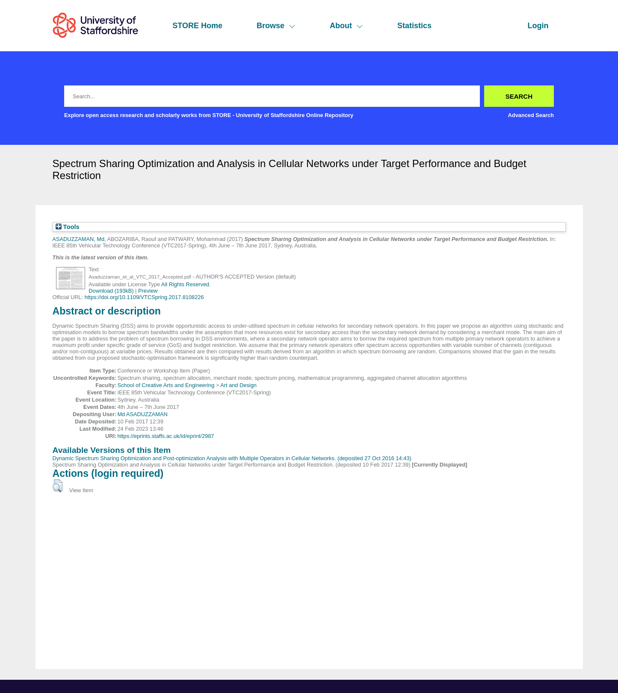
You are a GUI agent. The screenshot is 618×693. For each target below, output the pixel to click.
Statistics (414, 25)
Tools (68, 226)
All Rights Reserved (185, 284)
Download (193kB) (111, 291)
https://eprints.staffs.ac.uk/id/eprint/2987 (165, 436)
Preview (148, 291)
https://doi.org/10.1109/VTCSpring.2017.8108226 (144, 297)
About (346, 25)
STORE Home (197, 25)
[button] (57, 485)
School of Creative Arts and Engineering (165, 385)
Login (538, 25)
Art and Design (238, 385)
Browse (276, 25)
